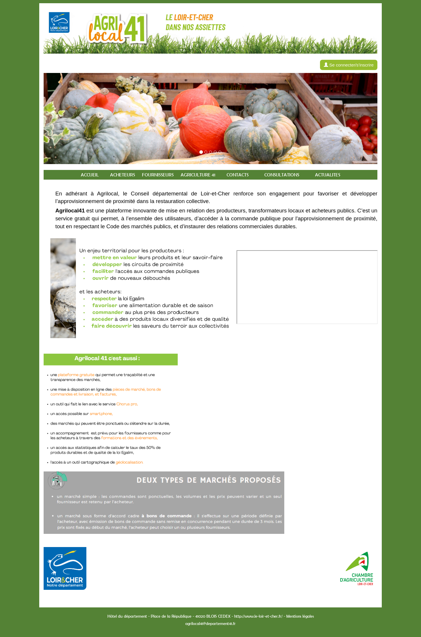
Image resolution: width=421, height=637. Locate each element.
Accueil (90, 174)
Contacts (238, 174)
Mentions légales (300, 616)
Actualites (327, 174)
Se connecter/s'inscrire (349, 64)
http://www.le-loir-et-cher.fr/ (258, 616)
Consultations (281, 174)
